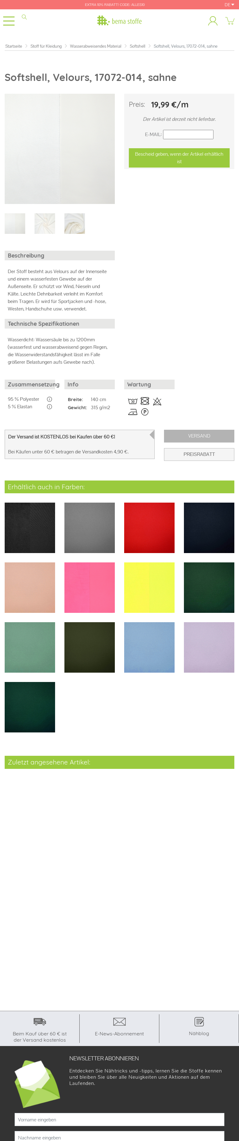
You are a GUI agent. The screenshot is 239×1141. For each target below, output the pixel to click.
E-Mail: (153, 134)
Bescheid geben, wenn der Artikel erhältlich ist (179, 158)
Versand (199, 436)
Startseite (13, 46)
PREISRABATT (199, 454)
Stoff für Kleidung (46, 46)
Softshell (137, 46)
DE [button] (229, 4)
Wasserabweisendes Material (95, 46)
